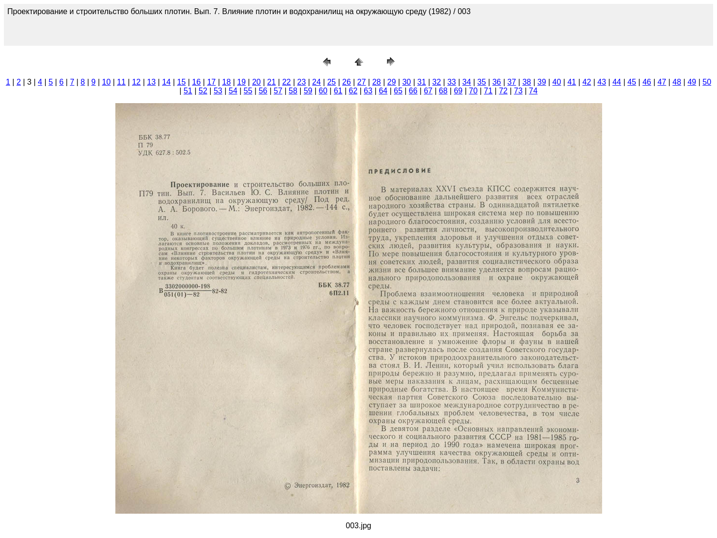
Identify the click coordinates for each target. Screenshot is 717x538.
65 (398, 91)
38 (526, 82)
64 (383, 91)
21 (271, 82)
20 (256, 82)
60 (323, 91)
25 (331, 82)
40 (556, 82)
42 (587, 82)
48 (677, 82)
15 (181, 82)
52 (203, 91)
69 (458, 91)
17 (211, 82)
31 (421, 82)
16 (196, 82)
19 (241, 82)
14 (166, 82)
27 (361, 82)
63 (368, 91)
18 (226, 82)
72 (503, 91)
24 (316, 82)
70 (473, 91)
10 (106, 82)
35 (482, 82)
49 (691, 82)
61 (338, 91)
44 (616, 82)
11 (121, 82)
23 (301, 82)
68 (443, 91)
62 (353, 91)
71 (488, 91)
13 (151, 82)
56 (262, 91)
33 (451, 82)
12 (136, 82)
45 (631, 82)
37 (511, 82)
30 (406, 82)
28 (376, 82)
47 (662, 82)
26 (346, 82)
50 (706, 82)
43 (601, 82)
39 (541, 82)
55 (248, 91)
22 (286, 82)
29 (391, 82)
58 (293, 91)
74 (533, 91)
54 (233, 91)
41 (572, 82)
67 (428, 91)
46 (647, 82)
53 (218, 91)
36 (496, 82)
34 (466, 82)
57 (278, 91)
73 (518, 91)
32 (436, 82)
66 (413, 91)
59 (308, 91)
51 (188, 91)
